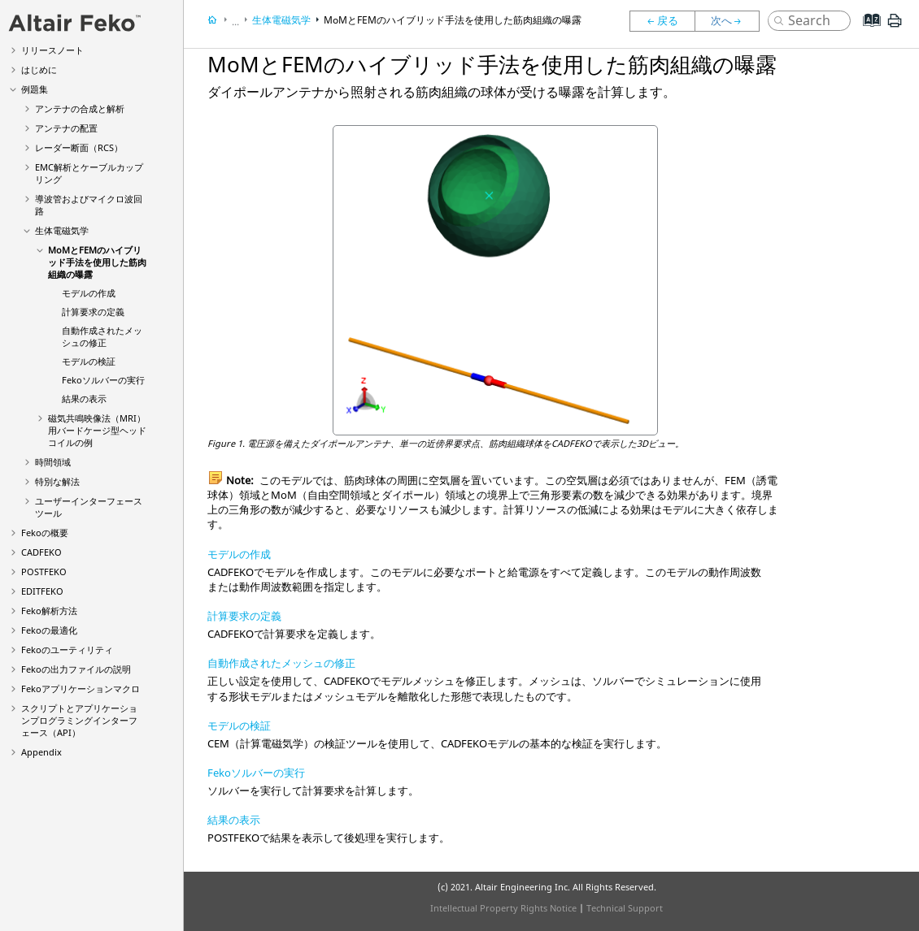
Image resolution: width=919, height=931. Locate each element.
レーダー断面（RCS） (79, 147)
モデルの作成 (88, 293)
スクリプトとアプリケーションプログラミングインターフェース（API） (79, 720)
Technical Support (624, 908)
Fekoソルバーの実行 (256, 772)
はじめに (39, 69)
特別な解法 (57, 481)
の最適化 (49, 630)
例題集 (34, 89)
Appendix (41, 752)
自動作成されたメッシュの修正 (102, 336)
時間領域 (53, 462)
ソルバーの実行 (103, 380)
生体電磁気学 (62, 230)
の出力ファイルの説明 (76, 669)
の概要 (44, 532)
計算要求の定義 (93, 311)
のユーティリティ (67, 649)
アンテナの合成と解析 (79, 108)
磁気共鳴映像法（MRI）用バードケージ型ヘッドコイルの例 (97, 430)
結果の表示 (84, 398)
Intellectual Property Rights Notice (503, 908)
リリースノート (52, 50)
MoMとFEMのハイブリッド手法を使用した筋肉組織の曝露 (97, 262)
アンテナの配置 (66, 128)
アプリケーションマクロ (80, 688)
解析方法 (49, 610)
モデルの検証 (88, 361)
